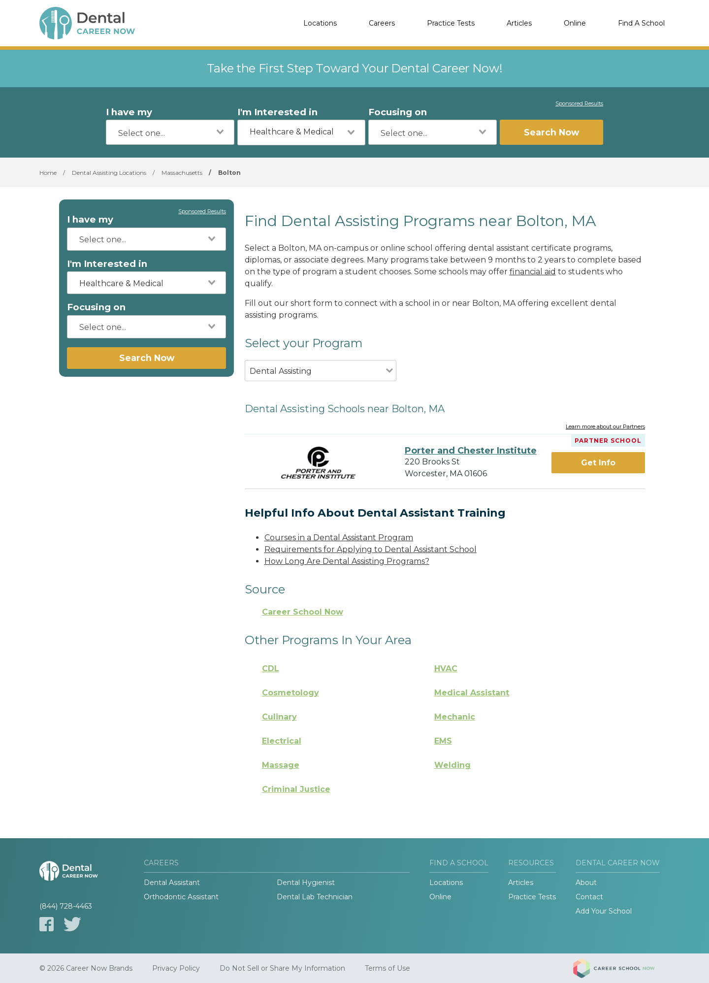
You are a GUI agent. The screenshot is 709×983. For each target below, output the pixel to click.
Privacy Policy (176, 968)
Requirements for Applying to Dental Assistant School (370, 549)
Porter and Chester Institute (471, 450)
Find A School (641, 23)
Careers (382, 23)
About (586, 882)
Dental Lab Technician (315, 896)
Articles (519, 23)
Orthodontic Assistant (181, 896)
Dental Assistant (172, 882)
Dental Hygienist (306, 882)
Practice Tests (451, 23)
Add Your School (604, 911)
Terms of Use (387, 968)
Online (575, 23)
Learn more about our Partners (605, 427)
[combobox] (170, 132)
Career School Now (302, 612)
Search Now (551, 132)
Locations (320, 23)
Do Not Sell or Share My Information (282, 968)
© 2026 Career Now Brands (85, 968)
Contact (589, 896)
